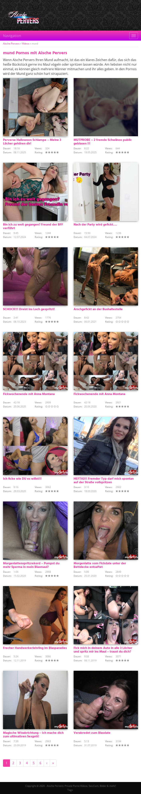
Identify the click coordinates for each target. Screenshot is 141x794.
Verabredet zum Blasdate (92, 733)
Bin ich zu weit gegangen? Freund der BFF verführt (33, 226)
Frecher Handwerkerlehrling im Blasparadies (35, 648)
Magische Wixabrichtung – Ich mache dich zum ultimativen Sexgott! (33, 734)
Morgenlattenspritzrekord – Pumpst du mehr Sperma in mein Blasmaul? (31, 565)
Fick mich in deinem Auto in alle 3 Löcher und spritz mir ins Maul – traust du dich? (103, 650)
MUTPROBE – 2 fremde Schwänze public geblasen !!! (103, 141)
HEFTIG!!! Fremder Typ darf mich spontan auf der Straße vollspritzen (104, 480)
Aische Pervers (11, 43)
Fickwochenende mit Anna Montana (29, 394)
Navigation (12, 35)
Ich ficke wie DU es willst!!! (22, 478)
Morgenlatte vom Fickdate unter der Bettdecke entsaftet (100, 565)
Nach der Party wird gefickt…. (95, 224)
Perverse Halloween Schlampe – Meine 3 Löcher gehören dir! (32, 141)
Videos (25, 43)
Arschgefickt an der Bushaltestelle (98, 309)
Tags (70, 790)
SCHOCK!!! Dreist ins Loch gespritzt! (29, 309)
